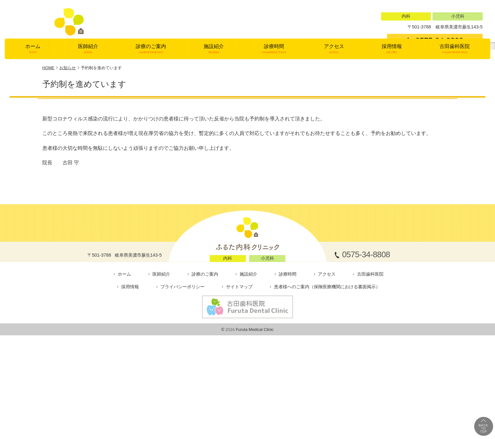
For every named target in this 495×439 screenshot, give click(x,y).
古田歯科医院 (455, 120)
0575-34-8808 (439, 40)
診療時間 (274, 120)
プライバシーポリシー (182, 358)
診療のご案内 (151, 120)
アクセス (334, 120)
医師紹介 (88, 120)
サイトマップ (239, 358)
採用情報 (391, 120)
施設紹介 (214, 120)
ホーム (32, 120)
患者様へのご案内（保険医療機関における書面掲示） (327, 358)
